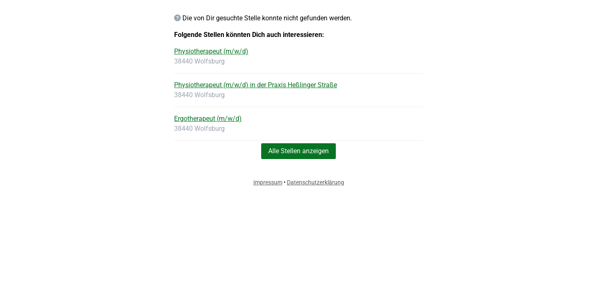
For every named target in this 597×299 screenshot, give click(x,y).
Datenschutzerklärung (315, 182)
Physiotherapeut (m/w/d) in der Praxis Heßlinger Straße (255, 85)
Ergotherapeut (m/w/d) (208, 119)
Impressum (267, 182)
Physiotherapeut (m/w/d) (211, 51)
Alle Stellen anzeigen (298, 151)
